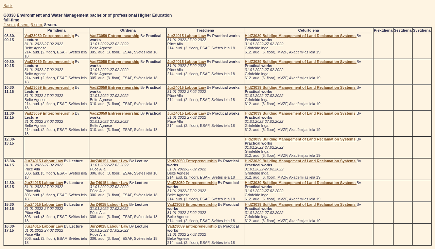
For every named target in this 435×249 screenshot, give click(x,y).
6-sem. (37, 24)
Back (8, 5)
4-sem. (23, 24)
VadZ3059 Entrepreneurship (49, 36)
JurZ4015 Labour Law (186, 36)
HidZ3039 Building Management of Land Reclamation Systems (300, 36)
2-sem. (9, 24)
